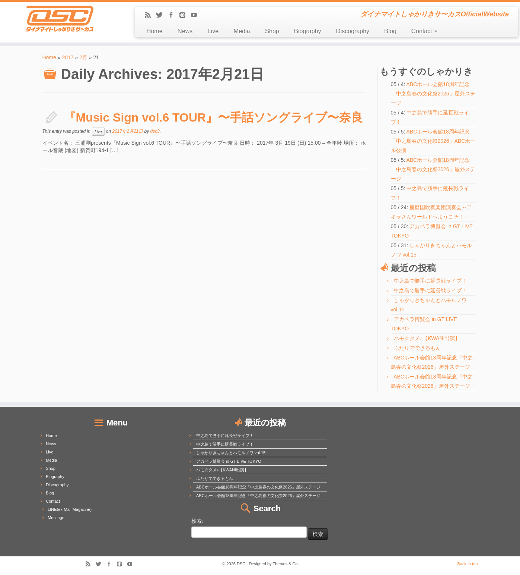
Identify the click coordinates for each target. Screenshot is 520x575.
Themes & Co (284, 564)
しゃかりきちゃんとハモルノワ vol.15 (230, 452)
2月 (83, 57)
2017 (67, 57)
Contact (424, 31)
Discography (352, 31)
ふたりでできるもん (417, 348)
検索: (197, 521)
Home (154, 31)
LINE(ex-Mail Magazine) (70, 509)
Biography (307, 31)
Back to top (467, 564)
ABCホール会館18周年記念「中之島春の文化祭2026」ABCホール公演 (433, 141)
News (185, 31)
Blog (390, 31)
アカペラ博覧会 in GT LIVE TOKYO (228, 461)
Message (56, 517)
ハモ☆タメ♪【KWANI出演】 (427, 338)
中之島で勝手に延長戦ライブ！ (430, 281)
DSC (241, 564)
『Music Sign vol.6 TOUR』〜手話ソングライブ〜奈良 (213, 117)
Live (212, 31)
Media (241, 31)
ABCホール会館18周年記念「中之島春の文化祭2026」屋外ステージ (433, 93)
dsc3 (155, 131)
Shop (272, 31)
